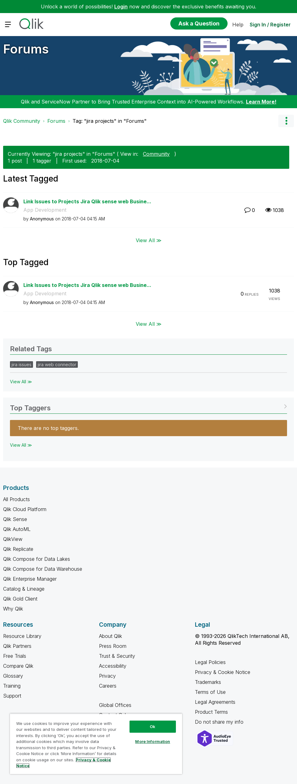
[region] (96, 743)
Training (12, 686)
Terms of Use (210, 692)
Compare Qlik (18, 666)
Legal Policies (210, 662)
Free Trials (14, 656)
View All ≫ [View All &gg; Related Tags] (21, 381)
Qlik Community (21, 121)
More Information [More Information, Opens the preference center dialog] (152, 741)
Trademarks (208, 682)
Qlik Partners (17, 646)
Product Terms (211, 712)
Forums (26, 49)
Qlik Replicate (18, 549)
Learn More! (261, 102)
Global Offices (115, 705)
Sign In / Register (270, 24)
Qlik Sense (15, 519)
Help (237, 24)
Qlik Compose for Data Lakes (36, 559)
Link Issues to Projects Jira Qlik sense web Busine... (87, 201)
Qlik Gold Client (20, 599)
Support (12, 696)
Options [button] (286, 121)
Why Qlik (13, 609)
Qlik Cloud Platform (24, 509)
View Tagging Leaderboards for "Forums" (148, 406)
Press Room (112, 646)
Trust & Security (117, 656)
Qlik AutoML (17, 529)
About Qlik (110, 636)
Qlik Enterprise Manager (30, 579)
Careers (107, 686)
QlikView (12, 539)
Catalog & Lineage (24, 589)
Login (121, 6)
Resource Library (22, 636)
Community (156, 154)
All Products (16, 499)
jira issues (21, 364)
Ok (152, 726)
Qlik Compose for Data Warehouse (42, 569)
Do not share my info (220, 722)
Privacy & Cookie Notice (222, 672)
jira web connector (57, 364)
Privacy (107, 676)
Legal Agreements (215, 702)
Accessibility (112, 666)
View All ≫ (149, 240)
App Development (44, 210)
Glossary (13, 676)
